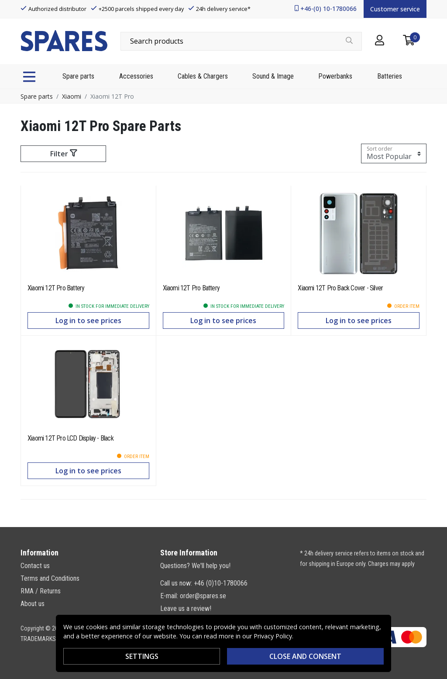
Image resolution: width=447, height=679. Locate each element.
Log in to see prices (88, 320)
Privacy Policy (273, 636)
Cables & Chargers (203, 76)
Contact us (35, 566)
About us (33, 604)
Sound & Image (273, 76)
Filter (63, 154)
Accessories (136, 76)
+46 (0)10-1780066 (221, 583)
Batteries (389, 76)
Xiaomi (71, 96)
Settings (141, 656)
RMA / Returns (41, 591)
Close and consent (305, 656)
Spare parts (78, 76)
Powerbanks (335, 76)
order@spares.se (203, 596)
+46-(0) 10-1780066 (328, 8)
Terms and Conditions (50, 578)
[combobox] (241, 41)
